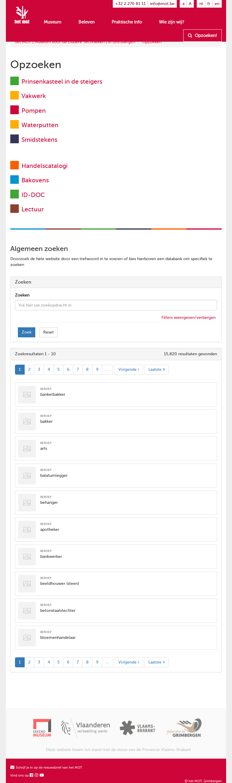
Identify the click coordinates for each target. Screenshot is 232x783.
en (217, 3)
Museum (52, 22)
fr (208, 3)
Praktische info (127, 22)
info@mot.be (162, 3)
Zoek (26, 332)
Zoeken (22, 295)
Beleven (86, 22)
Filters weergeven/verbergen (189, 317)
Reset (48, 332)
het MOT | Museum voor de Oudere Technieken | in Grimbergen (75, 42)
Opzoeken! (202, 35)
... (107, 369)
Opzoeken (152, 42)
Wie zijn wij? (171, 22)
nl (201, 3)
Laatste (156, 369)
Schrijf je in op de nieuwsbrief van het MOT (46, 767)
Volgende (128, 369)
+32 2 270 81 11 (130, 3)
